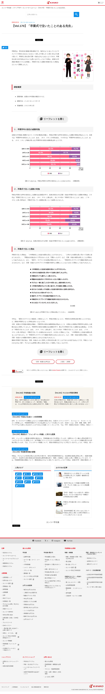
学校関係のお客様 (70, 548)
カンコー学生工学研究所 (73, 570)
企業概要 (5, 592)
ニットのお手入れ (29, 610)
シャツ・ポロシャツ (30, 567)
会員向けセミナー (92, 561)
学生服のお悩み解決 (51, 575)
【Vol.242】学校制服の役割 (25, 393)
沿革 (4, 595)
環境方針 (46, 687)
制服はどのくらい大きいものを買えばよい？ (53, 586)
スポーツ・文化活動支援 (93, 570)
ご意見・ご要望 (65, 362)
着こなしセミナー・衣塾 (73, 582)
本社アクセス (7, 598)
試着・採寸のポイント (51, 569)
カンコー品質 (7, 583)
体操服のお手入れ (29, 613)
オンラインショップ (29, 657)
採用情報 (5, 589)
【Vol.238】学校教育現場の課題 (23, 452)
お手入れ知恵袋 (27, 585)
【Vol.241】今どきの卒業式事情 (66, 393)
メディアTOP (17, 8)
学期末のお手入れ (29, 604)
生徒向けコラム (7, 566)
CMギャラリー (7, 625)
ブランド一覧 (28, 570)
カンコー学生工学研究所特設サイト (9, 637)
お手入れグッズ (28, 619)
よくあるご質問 (49, 676)
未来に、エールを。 (9, 633)
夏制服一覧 (27, 573)
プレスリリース (7, 622)
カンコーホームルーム (29, 8)
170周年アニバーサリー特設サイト (9, 649)
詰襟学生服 (27, 557)
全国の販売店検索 (8, 666)
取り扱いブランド (71, 564)
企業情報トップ (7, 577)
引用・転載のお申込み (43, 362)
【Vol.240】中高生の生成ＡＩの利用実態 (27, 417)
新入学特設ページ (50, 578)
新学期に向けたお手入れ (31, 607)
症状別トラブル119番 (30, 601)
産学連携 (68, 593)
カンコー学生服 (6, 8)
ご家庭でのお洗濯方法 (30, 592)
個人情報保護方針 (36, 687)
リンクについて (24, 687)
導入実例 (68, 561)
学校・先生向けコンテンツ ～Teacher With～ (94, 553)
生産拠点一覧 (7, 601)
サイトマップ (5, 687)
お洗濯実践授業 (70, 585)
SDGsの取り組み (8, 615)
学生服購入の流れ (50, 557)
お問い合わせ (48, 657)
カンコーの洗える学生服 (31, 576)
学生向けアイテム (29, 661)
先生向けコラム (7, 552)
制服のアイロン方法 (30, 595)
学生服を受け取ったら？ (52, 572)
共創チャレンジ (7, 609)
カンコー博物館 (7, 641)
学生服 (25, 552)
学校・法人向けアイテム (31, 664)
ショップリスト (6, 657)
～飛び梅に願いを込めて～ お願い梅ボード (11, 629)
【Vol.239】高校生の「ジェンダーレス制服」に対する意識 (33, 434)
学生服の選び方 (48, 552)
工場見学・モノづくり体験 (74, 596)
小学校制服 (27, 564)
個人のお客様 (27, 548)
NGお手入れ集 (28, 598)
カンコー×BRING (8, 612)
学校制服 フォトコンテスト (9, 644)
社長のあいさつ (7, 580)
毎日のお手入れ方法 (30, 589)
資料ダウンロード (92, 564)
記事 (3, 548)
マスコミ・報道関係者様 (52, 669)
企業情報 (4, 573)
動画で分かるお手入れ (30, 616)
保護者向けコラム (8, 563)
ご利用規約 (15, 687)
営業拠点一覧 (7, 586)
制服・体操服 (69, 552)
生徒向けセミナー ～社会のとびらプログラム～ (73, 577)
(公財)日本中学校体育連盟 (94, 574)
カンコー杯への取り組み (94, 587)
